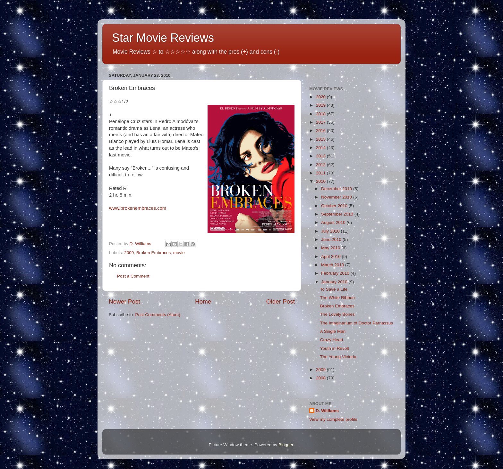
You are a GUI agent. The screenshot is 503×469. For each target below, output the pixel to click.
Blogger (285, 444)
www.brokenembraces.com (137, 208)
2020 (321, 96)
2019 (321, 105)
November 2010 (337, 197)
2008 (321, 378)
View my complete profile (333, 419)
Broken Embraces (153, 252)
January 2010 (335, 281)
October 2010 (335, 205)
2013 (321, 156)
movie (179, 252)
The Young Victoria (338, 356)
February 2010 (336, 273)
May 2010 (331, 247)
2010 (321, 181)
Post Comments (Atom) (157, 314)
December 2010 (337, 188)
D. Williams (327, 410)
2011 (321, 173)
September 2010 (337, 214)
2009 (129, 252)
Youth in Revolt (334, 348)
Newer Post (124, 301)
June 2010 (332, 239)
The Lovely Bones (337, 314)
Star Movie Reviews (163, 37)
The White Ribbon (337, 297)
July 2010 (331, 231)
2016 (321, 130)
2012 (321, 164)
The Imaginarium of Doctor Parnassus (356, 323)
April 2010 (331, 256)
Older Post (280, 301)
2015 (321, 139)
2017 (321, 122)
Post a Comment (133, 276)
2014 (321, 147)
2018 (321, 113)
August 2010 (334, 222)
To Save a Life (334, 289)
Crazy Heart (331, 339)
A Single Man (333, 331)
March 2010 (333, 264)
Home (203, 301)
